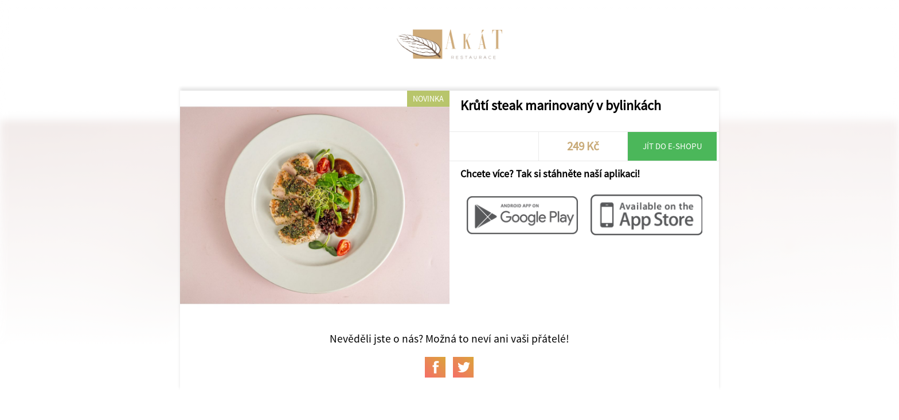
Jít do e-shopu (672, 146)
